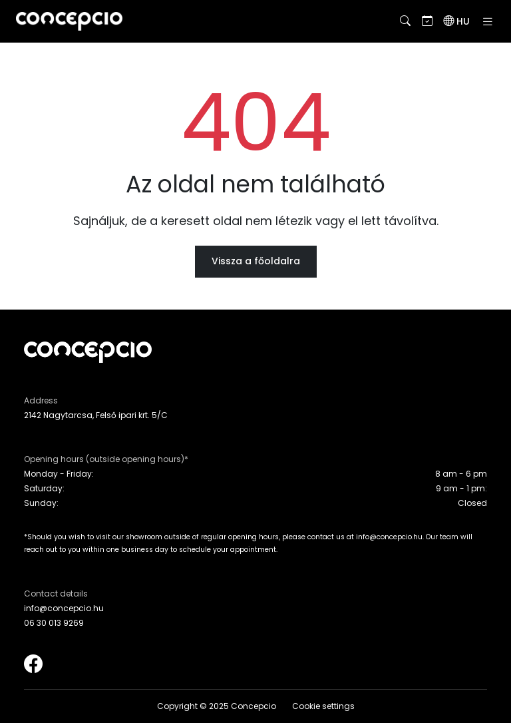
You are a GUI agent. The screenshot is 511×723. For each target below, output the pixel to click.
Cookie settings (323, 706)
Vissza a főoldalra (256, 261)
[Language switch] (456, 21)
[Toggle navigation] (487, 21)
